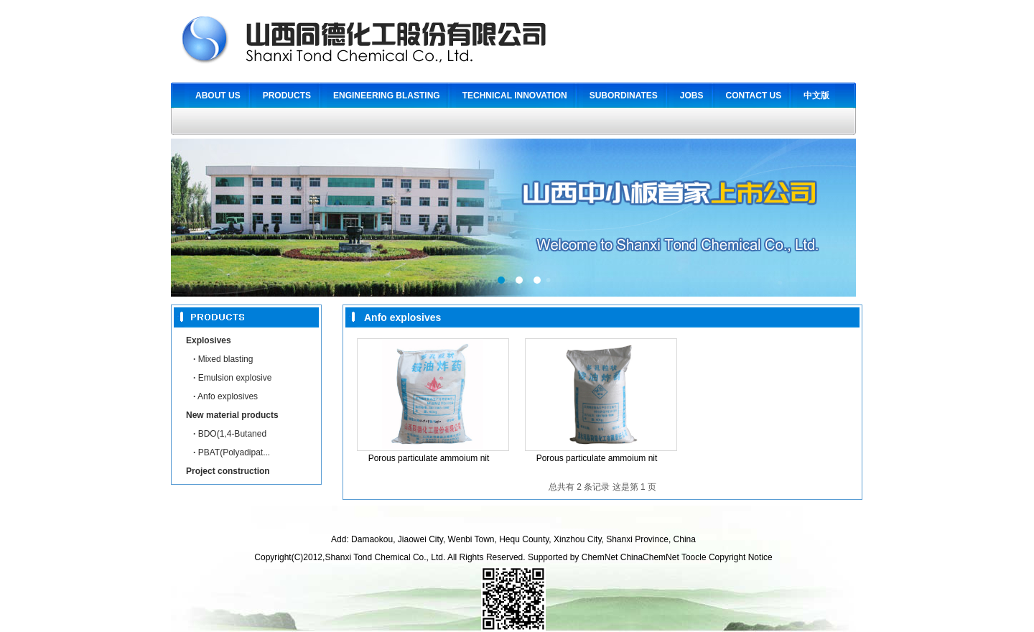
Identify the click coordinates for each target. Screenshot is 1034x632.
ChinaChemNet (649, 557)
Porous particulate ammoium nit (429, 458)
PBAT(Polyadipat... (231, 452)
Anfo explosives (225, 396)
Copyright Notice (741, 557)
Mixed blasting (223, 359)
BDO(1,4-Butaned (229, 434)
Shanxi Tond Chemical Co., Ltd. (386, 557)
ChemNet (600, 557)
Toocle (694, 557)
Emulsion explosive (232, 378)
